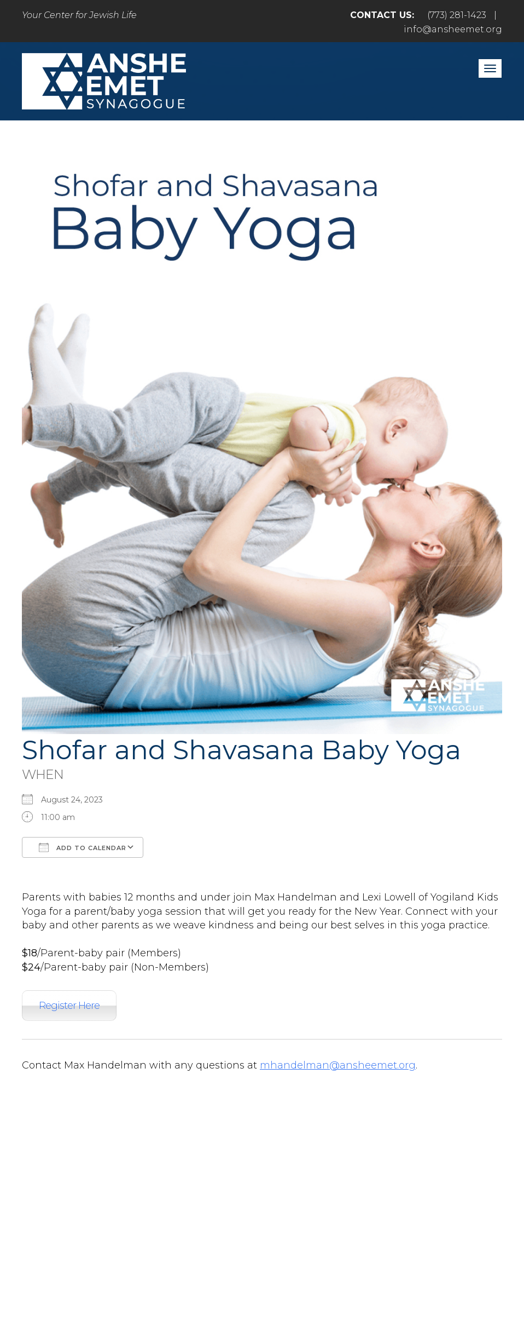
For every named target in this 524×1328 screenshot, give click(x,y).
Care (291, 1203)
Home (52, 1203)
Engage (234, 1203)
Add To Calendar (82, 847)
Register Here (69, 1006)
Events (447, 1203)
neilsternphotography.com (404, 1289)
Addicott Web (178, 1289)
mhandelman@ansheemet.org (338, 1065)
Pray (178, 1203)
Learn (342, 1203)
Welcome (117, 1203)
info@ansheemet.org (453, 29)
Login (262, 1227)
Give (393, 1203)
